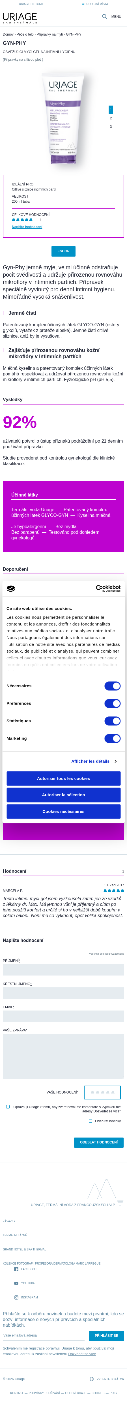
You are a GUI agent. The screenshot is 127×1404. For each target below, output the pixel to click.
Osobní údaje (75, 1393)
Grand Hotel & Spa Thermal (24, 1249)
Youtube (24, 1283)
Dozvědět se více (106, 1111)
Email (8, 1007)
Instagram (26, 1298)
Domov (8, 34)
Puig (113, 1393)
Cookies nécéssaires (63, 811)
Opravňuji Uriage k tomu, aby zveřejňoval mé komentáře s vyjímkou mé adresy (63, 1109)
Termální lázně (15, 1235)
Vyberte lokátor (107, 1379)
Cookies (98, 1393)
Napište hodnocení (27, 227)
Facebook (25, 1269)
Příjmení (11, 961)
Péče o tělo (25, 34)
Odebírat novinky (105, 1121)
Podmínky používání (44, 1393)
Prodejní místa (96, 4)
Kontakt (16, 1393)
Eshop (63, 251)
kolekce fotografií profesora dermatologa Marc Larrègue (51, 1263)
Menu (116, 17)
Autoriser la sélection (63, 795)
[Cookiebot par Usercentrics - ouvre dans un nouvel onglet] (95, 588)
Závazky (9, 1221)
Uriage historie (31, 4)
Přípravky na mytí (49, 34)
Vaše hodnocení (62, 1092)
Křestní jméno (17, 984)
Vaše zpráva (15, 1030)
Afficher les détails (90, 761)
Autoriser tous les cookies (63, 778)
